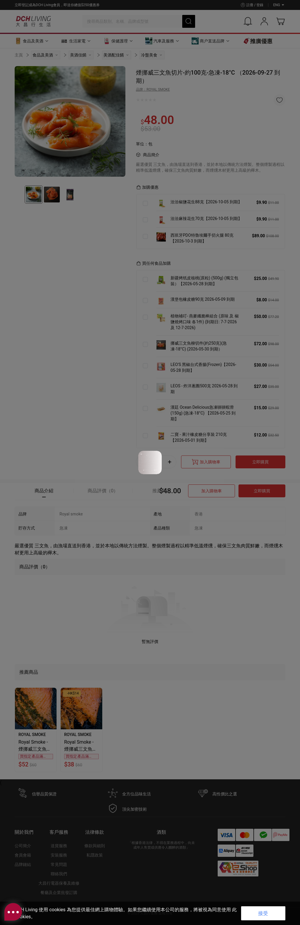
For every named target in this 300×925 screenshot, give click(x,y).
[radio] (138, 100)
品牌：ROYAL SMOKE (153, 89)
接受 (263, 913)
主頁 (19, 55)
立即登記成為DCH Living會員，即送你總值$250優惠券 (57, 5)
